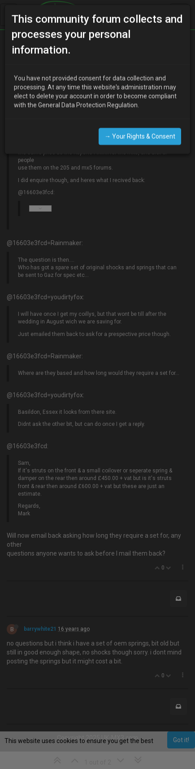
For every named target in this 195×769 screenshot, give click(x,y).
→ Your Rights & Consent (139, 128)
